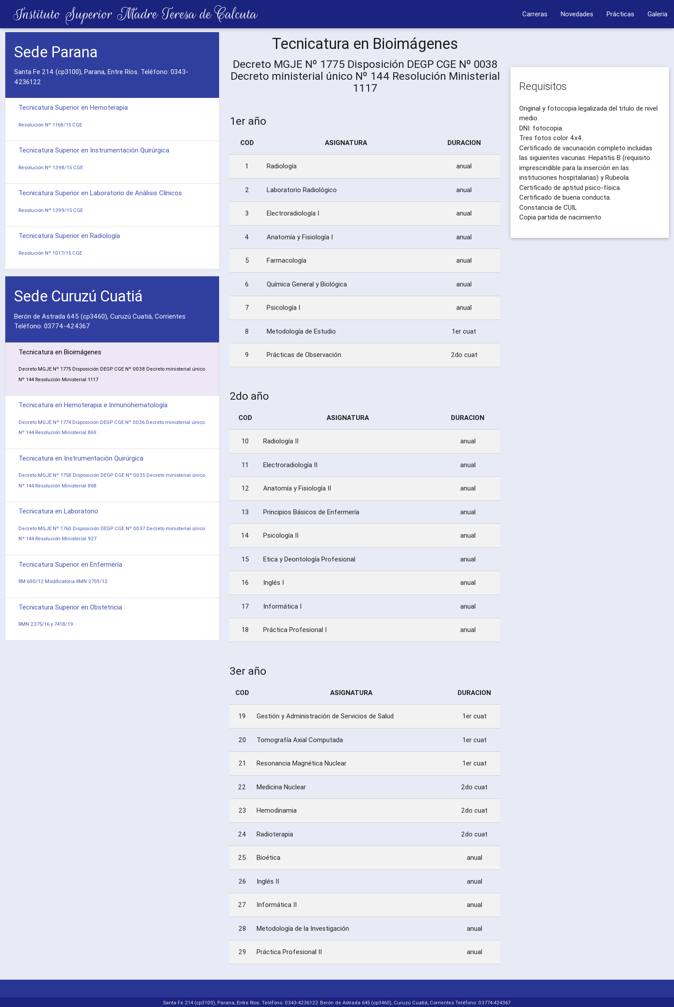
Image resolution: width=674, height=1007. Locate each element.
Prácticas (620, 14)
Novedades (577, 14)
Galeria (657, 14)
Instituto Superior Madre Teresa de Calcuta (128, 14)
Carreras (534, 14)
